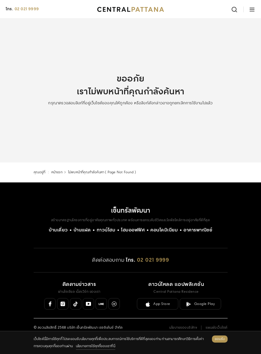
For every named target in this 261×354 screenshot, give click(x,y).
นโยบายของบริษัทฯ (183, 327)
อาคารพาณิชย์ (197, 230)
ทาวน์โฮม (106, 230)
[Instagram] (62, 304)
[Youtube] (88, 304)
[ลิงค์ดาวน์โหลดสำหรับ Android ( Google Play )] (200, 304)
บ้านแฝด (82, 230)
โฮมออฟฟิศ (133, 230)
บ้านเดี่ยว (58, 230)
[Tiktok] (75, 304)
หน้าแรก (56, 172)
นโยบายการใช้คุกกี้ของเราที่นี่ (95, 346)
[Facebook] (50, 304)
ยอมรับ (220, 339)
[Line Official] (101, 304)
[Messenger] (114, 304)
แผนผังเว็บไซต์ (217, 327)
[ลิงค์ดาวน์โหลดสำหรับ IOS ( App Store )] (157, 304)
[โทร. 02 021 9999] (147, 260)
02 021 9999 (27, 9)
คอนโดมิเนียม (164, 230)
